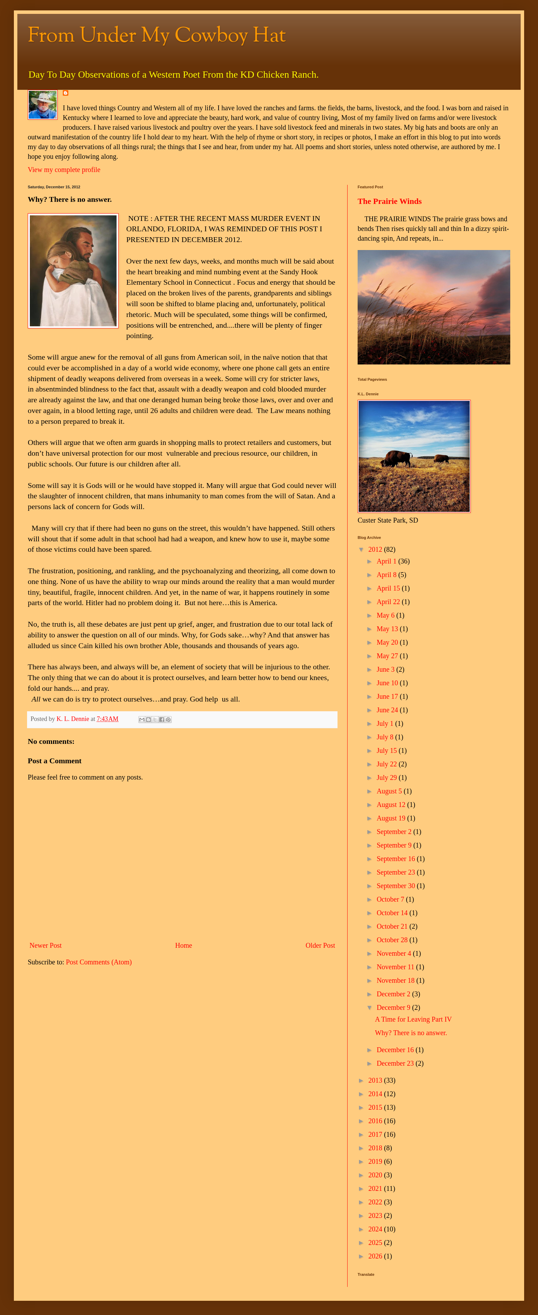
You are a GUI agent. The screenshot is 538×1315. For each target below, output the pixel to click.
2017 (376, 1134)
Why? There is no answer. (411, 1033)
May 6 (386, 615)
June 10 (388, 683)
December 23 (396, 1063)
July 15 (388, 750)
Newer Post (45, 945)
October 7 (391, 899)
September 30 (397, 885)
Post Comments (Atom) (99, 962)
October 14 (393, 913)
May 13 (388, 629)
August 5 (390, 791)
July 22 (388, 764)
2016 (376, 1121)
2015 (376, 1107)
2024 (376, 1229)
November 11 (396, 967)
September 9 (395, 845)
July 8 (386, 737)
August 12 (392, 804)
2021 (376, 1188)
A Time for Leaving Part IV (413, 1019)
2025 (376, 1242)
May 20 (388, 642)
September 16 (397, 858)
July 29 (388, 777)
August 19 (392, 818)
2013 (376, 1080)
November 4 (395, 953)
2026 (376, 1256)
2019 (376, 1161)
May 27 (388, 656)
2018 (376, 1148)
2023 (376, 1215)
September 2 (395, 831)
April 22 (389, 601)
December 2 (394, 994)
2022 (376, 1202)
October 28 (393, 940)
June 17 (388, 696)
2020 (376, 1175)
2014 (376, 1094)
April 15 (389, 588)
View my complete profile (64, 169)
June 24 (388, 710)
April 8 (387, 574)
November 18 (396, 980)
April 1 (387, 561)
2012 (376, 549)
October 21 (393, 926)
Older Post (320, 945)
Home (183, 945)
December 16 (396, 1050)
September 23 (397, 872)
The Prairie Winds (390, 201)
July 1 (386, 723)
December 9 (394, 1007)
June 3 (386, 669)
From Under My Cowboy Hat (157, 37)
